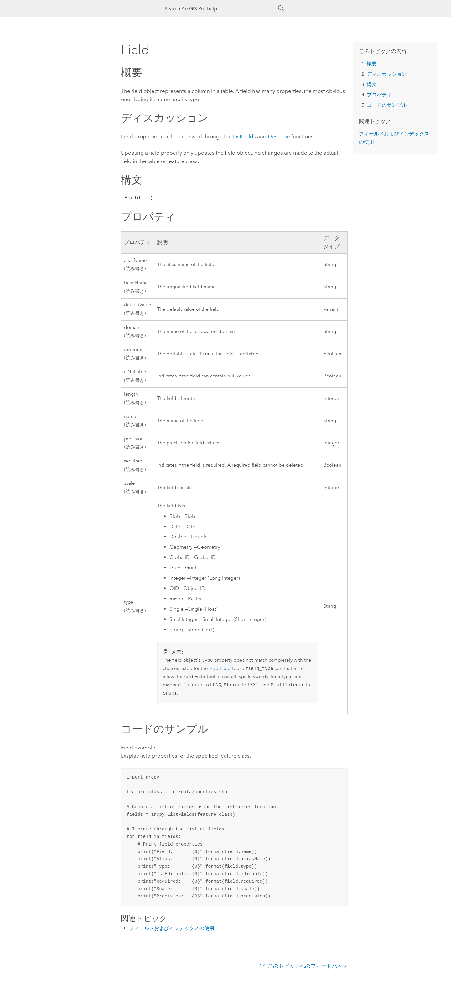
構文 (372, 84)
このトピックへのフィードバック (308, 968)
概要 (372, 64)
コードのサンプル (387, 105)
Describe (279, 136)
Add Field (220, 670)
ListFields (244, 136)
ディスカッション (387, 74)
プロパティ (379, 95)
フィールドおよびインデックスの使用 (171, 931)
